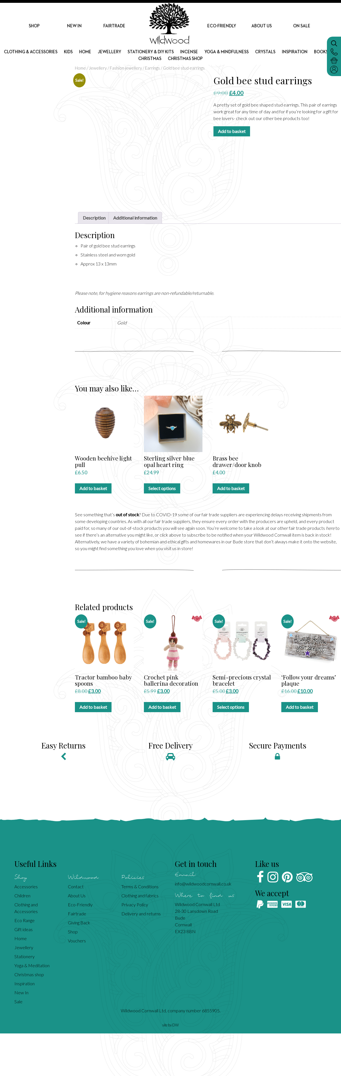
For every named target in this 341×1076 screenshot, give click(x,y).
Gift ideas (23, 972)
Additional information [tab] (135, 260)
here (330, 571)
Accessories (26, 929)
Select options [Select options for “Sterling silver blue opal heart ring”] (162, 530)
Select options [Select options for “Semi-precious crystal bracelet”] (230, 749)
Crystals (285, 54)
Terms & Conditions (140, 929)
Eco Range (24, 963)
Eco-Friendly (221, 26)
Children (22, 938)
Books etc (133, 61)
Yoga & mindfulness (244, 54)
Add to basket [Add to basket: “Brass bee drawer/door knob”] (231, 530)
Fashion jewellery (126, 67)
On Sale (302, 26)
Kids (80, 54)
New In (74, 26)
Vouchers (77, 983)
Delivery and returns (141, 956)
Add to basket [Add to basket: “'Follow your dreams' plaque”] (299, 749)
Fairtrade (114, 26)
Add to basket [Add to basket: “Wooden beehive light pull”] (93, 530)
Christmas (164, 61)
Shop (34, 26)
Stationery (24, 999)
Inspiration (315, 54)
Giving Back (79, 965)
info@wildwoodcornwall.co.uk (203, 926)
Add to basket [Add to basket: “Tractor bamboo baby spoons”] (93, 749)
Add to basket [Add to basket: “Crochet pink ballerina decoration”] (162, 749)
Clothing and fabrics (140, 938)
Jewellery (123, 54)
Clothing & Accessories (41, 54)
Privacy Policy (134, 947)
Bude (238, 584)
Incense (206, 54)
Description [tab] (94, 260)
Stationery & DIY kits (166, 54)
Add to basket (232, 131)
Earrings (152, 67)
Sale (18, 1044)
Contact (76, 929)
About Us (261, 26)
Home (98, 54)
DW (175, 1067)
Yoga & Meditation (32, 1008)
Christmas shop (202, 61)
